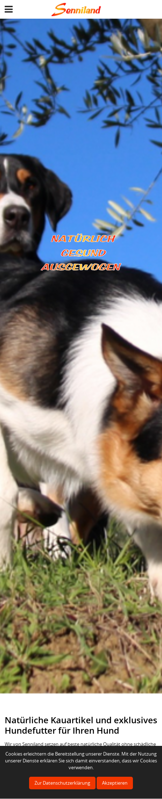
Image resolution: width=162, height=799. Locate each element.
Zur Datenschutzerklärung (62, 783)
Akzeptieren (115, 783)
